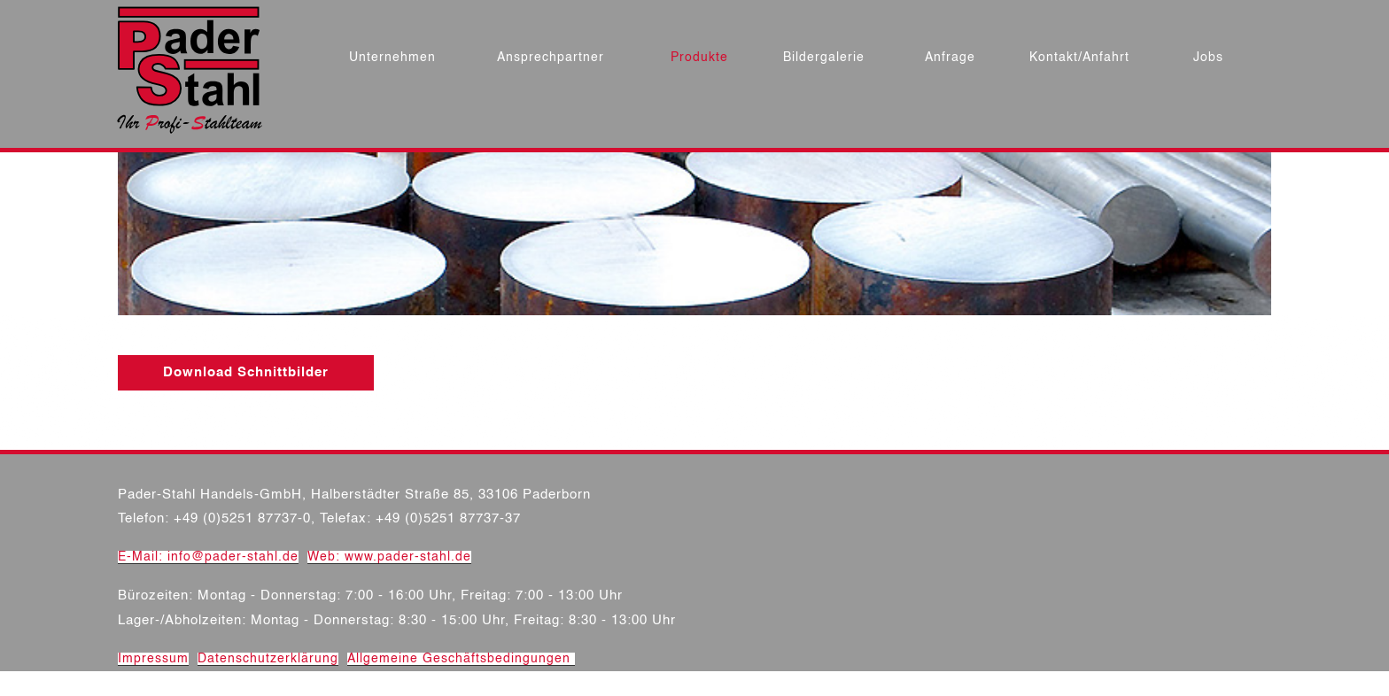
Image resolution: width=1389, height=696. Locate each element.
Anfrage (950, 57)
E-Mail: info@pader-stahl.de (208, 557)
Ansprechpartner (550, 57)
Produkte (699, 57)
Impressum (153, 659)
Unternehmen (392, 57)
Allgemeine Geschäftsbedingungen (461, 659)
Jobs (1208, 57)
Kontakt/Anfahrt (1079, 57)
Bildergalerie (824, 57)
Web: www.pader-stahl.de (389, 557)
